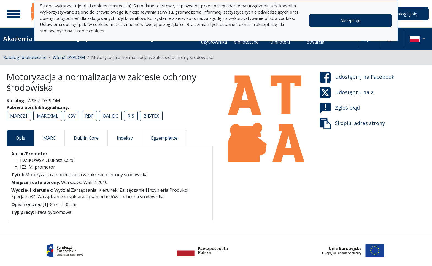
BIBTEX (151, 116)
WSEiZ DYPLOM (69, 57)
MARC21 (19, 116)
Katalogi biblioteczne (25, 57)
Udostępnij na (357, 77)
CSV (72, 116)
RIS (131, 116)
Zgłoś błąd (340, 108)
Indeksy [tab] (125, 138)
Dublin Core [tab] (86, 138)
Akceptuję (350, 20)
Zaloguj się (406, 14)
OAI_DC (110, 116)
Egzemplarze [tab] (164, 138)
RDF (89, 116)
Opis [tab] (20, 138)
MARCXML (47, 116)
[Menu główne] (13, 13)
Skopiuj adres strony (352, 123)
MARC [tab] (49, 138)
